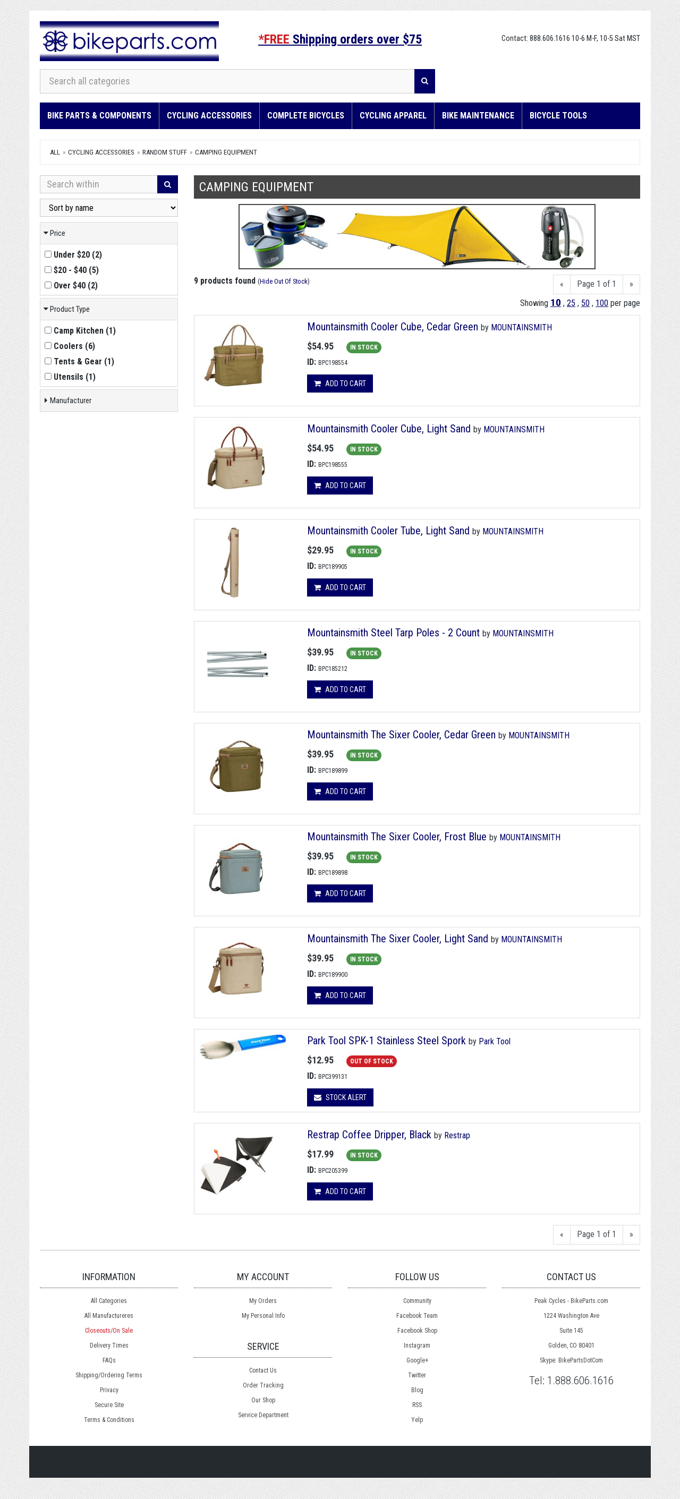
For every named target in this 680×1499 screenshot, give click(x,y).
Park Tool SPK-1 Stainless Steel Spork (386, 1040)
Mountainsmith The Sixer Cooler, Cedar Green (402, 734)
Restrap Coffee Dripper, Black (369, 1134)
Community (417, 1301)
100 (602, 303)
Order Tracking (263, 1385)
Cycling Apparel (393, 115)
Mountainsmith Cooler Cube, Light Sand (390, 428)
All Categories (109, 1301)
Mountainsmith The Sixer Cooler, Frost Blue (398, 836)
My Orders (263, 1301)
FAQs (109, 1360)
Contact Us (263, 1370)
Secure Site (109, 1405)
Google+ (417, 1360)
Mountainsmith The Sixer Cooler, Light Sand (399, 938)
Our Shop (263, 1400)
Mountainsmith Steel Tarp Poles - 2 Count (394, 632)
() (73, 255)
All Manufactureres (108, 1315)
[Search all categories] (227, 81)
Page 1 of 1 (596, 284)
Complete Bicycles (305, 115)
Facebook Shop (417, 1330)
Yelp (417, 1420)
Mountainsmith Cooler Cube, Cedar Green (394, 326)
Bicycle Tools (558, 115)
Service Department (263, 1415)
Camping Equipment (226, 152)
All (55, 152)
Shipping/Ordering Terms (108, 1375)
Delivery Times (109, 1345)
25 (571, 303)
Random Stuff (164, 152)
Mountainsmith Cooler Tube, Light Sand (389, 530)
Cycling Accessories (209, 115)
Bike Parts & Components (99, 115)
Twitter (417, 1375)
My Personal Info (263, 1315)
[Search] (424, 81)
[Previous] (562, 284)
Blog (417, 1390)
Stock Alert (340, 1097)
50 (585, 303)
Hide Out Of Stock (284, 281)
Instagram (417, 1345)
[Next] (631, 284)
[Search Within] (99, 184)
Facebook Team (417, 1315)
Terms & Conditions (109, 1420)
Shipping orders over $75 (340, 39)
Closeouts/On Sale (109, 1330)
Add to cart (340, 383)
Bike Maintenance (478, 115)
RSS (417, 1405)
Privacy (109, 1390)
